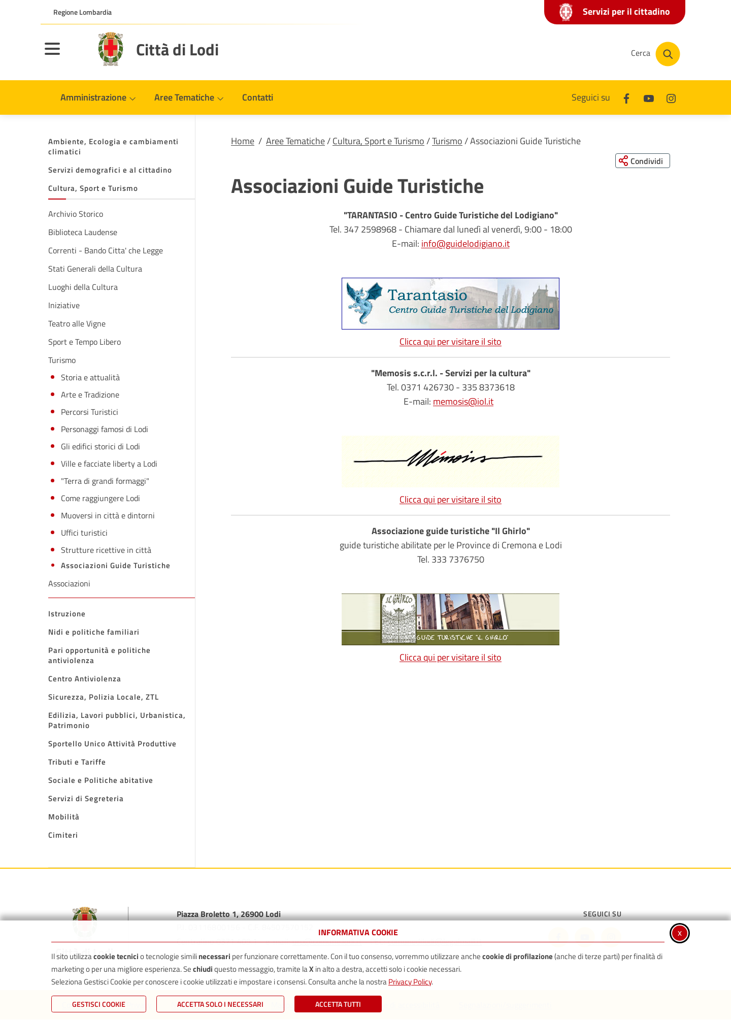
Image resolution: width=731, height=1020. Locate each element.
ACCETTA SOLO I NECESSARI (220, 1004)
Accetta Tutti (338, 1004)
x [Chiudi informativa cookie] (680, 932)
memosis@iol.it (463, 402)
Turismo (447, 141)
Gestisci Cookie (98, 1004)
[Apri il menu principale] (65, 55)
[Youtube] (649, 97)
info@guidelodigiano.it (465, 244)
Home (242, 141)
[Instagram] (671, 97)
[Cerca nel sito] (655, 54)
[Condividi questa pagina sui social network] (642, 161)
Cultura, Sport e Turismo (378, 141)
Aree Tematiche (295, 141)
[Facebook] (626, 97)
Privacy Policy (409, 982)
